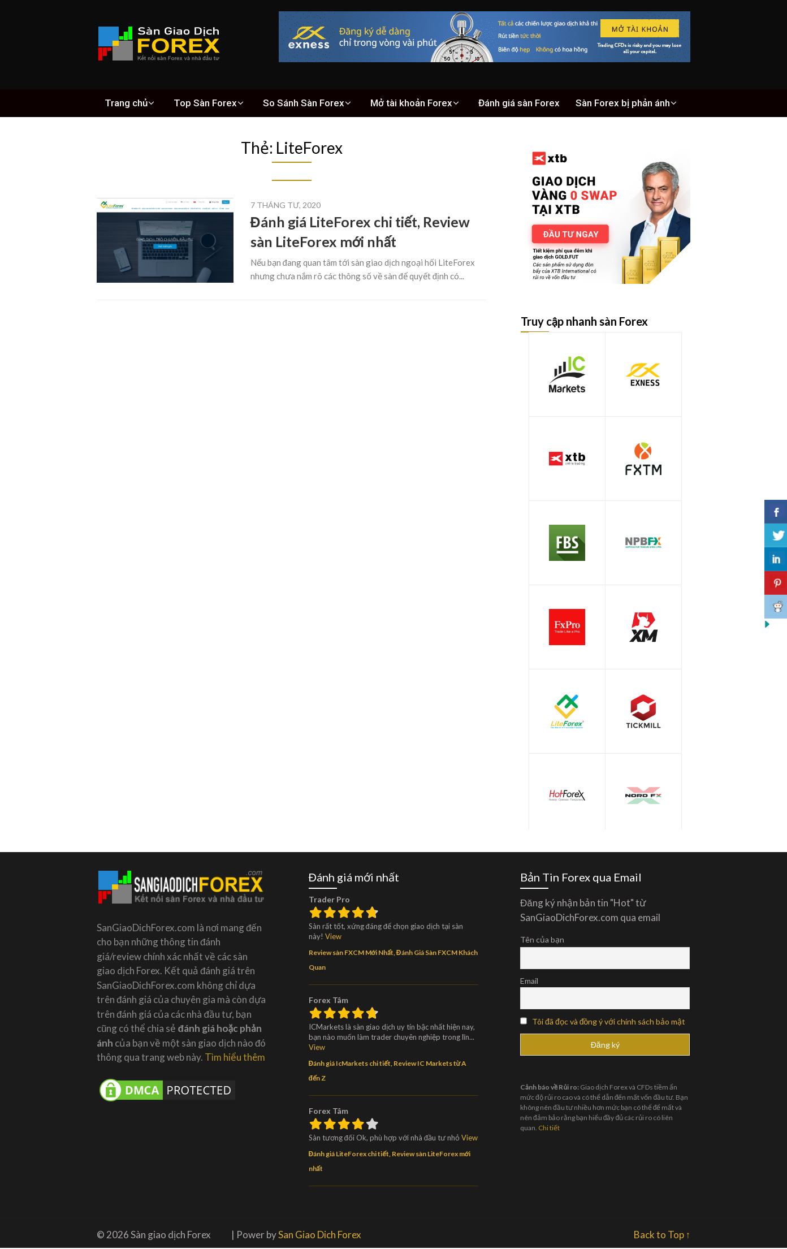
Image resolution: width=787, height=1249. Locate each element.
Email (529, 982)
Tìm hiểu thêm (235, 1058)
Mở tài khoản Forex (405, 103)
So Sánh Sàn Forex (298, 103)
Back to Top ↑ (662, 1236)
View (333, 937)
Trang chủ (124, 103)
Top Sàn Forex (201, 103)
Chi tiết (549, 1129)
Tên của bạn (542, 940)
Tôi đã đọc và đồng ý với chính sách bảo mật (608, 1022)
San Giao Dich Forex (319, 1236)
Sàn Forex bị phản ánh (611, 103)
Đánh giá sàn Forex (510, 103)
